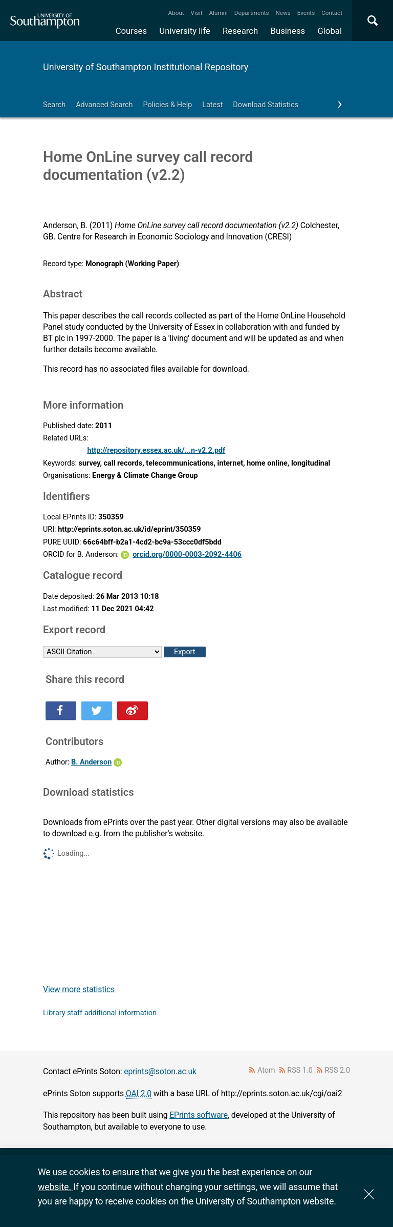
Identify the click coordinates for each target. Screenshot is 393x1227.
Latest (212, 104)
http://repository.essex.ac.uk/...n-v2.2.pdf (156, 450)
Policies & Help (167, 104)
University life (184, 31)
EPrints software (198, 1115)
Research (240, 31)
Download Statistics (265, 104)
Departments (251, 12)
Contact (331, 12)
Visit (197, 12)
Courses (131, 31)
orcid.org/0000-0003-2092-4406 (187, 554)
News (282, 12)
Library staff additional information (100, 1013)
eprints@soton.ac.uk (160, 1071)
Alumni (218, 12)
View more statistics (79, 989)
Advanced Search (104, 104)
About (176, 12)
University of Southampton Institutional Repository (145, 67)
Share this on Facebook (61, 710)
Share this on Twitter (96, 710)
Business (288, 31)
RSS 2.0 (338, 1070)
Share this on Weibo (132, 710)
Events (306, 12)
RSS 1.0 (300, 1070)
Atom (266, 1070)
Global (329, 31)
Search (54, 104)
